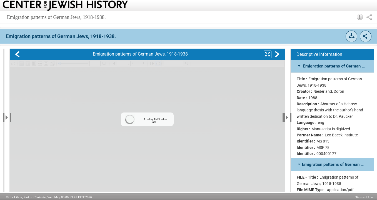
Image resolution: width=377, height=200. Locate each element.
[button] (360, 17)
